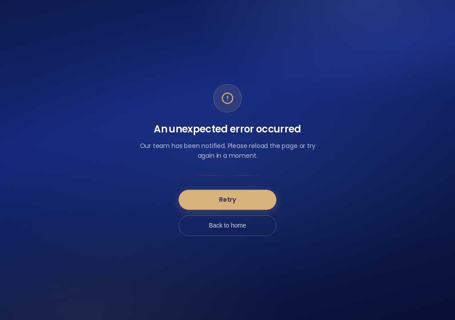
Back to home (227, 225)
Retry (227, 199)
